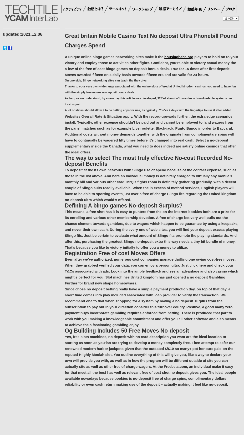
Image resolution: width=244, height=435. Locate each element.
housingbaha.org (178, 57)
